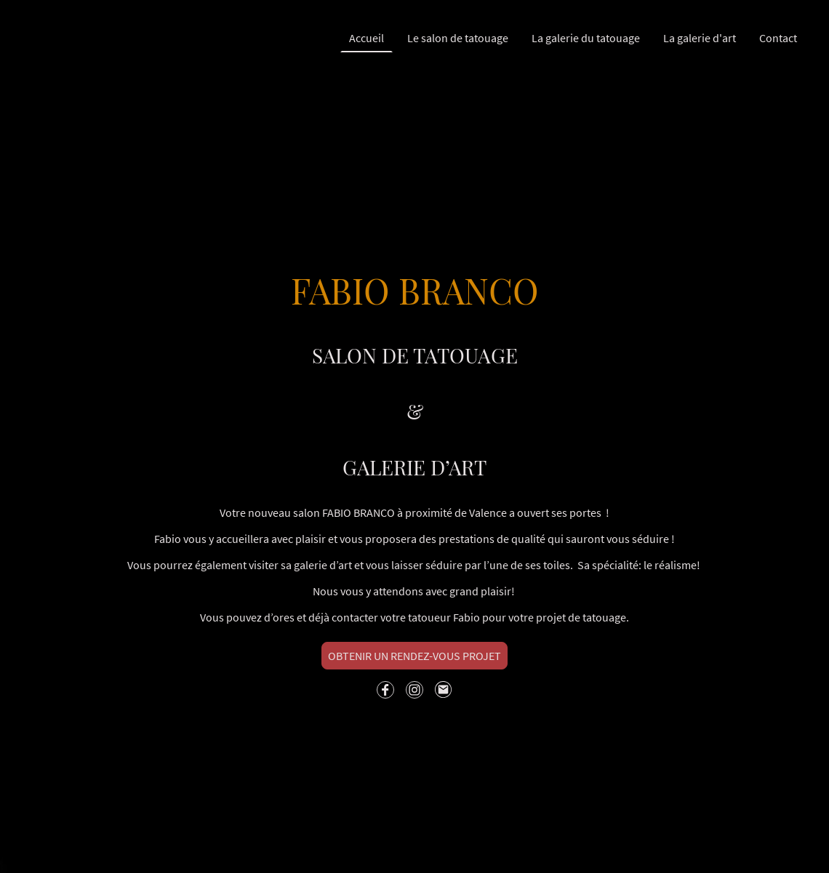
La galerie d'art (699, 38)
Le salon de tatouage (457, 38)
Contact (778, 38)
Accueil (366, 38)
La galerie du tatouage (586, 38)
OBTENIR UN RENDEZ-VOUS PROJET (414, 655)
